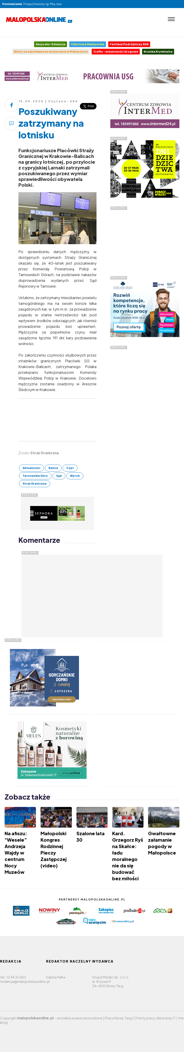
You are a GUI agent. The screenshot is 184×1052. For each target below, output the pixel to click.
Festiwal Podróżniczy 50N (129, 44)
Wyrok (75, 475)
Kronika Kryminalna (158, 51)
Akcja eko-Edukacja (50, 44)
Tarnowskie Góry (35, 475)
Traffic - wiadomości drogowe (115, 51)
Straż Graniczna (35, 483)
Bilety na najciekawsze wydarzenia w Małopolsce (51, 51)
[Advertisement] (144, 238)
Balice (53, 468)
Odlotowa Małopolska (87, 44)
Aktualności (31, 468)
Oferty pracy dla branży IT (155, 1018)
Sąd (59, 475)
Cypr (70, 468)
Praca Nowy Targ (118, 1018)
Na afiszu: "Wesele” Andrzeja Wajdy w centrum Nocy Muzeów (16, 852)
